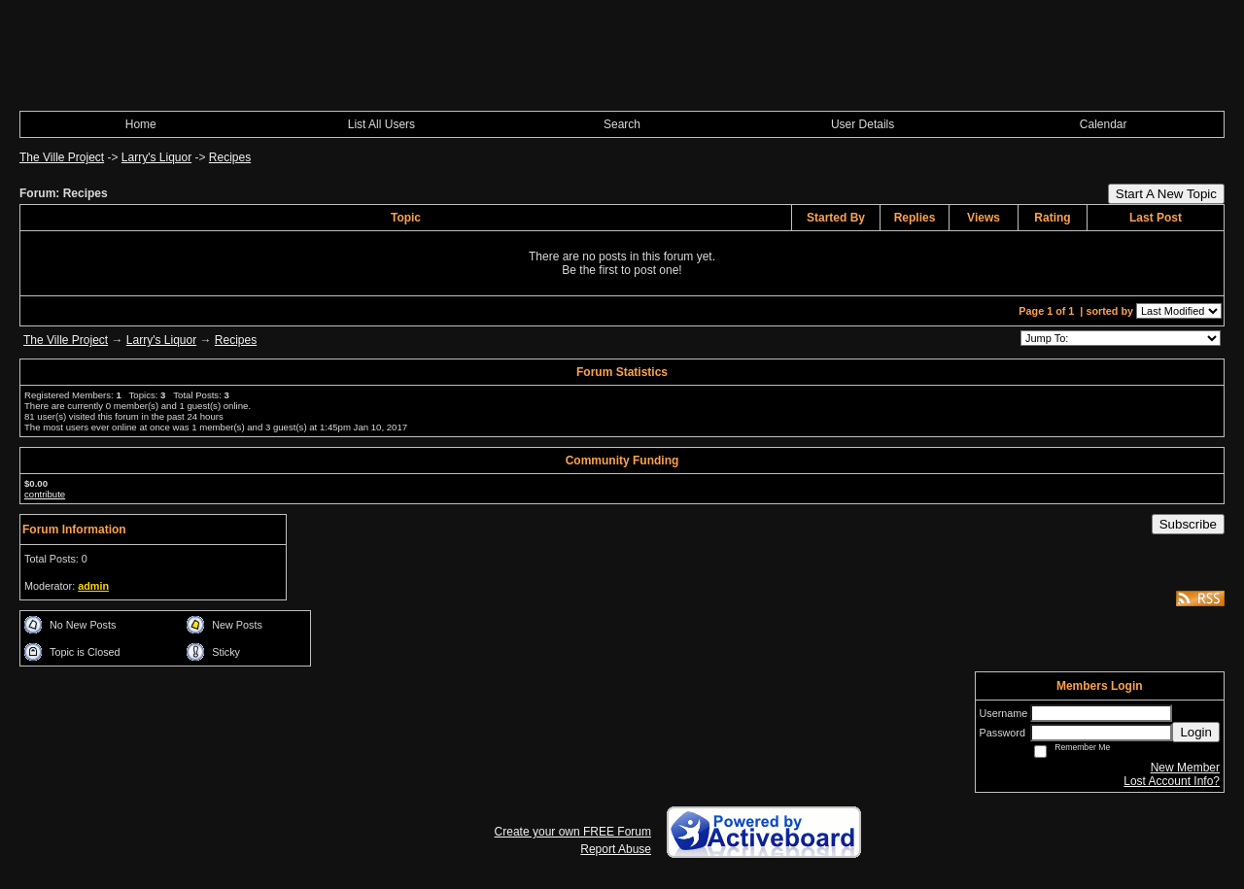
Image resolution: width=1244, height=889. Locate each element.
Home (140, 124)
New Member (1185, 767)
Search (622, 124)
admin (93, 586)
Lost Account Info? (1171, 781)
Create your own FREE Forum (573, 831)
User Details (862, 124)
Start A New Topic (1166, 194)
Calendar (1103, 124)
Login (1196, 732)
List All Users (381, 124)
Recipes (230, 157)
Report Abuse (615, 849)
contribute (44, 494)
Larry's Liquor (156, 157)
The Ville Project (61, 157)
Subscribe (1188, 524)
